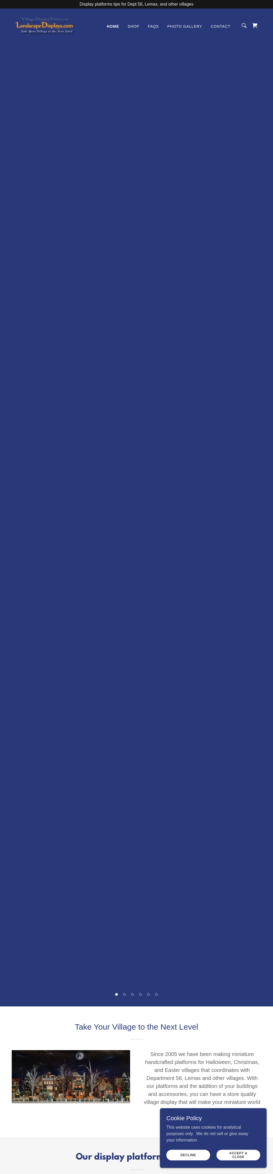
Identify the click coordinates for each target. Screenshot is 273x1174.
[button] (116, 994)
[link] (44, 25)
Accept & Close (238, 1155)
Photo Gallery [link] (184, 26)
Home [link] (113, 26)
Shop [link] (133, 26)
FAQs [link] (153, 26)
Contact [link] (220, 26)
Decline (188, 1155)
